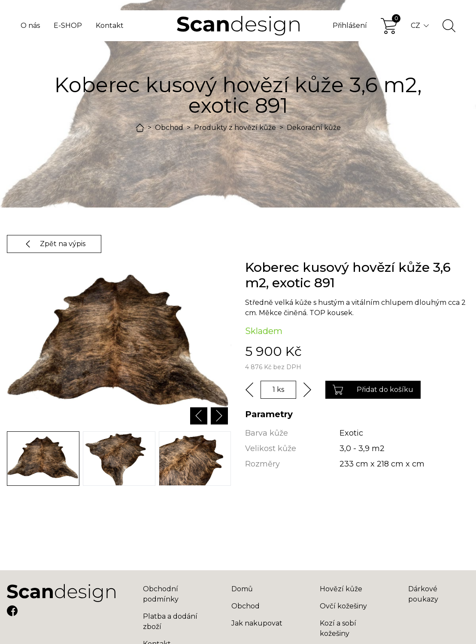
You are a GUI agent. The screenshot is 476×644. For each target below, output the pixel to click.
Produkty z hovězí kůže (235, 127)
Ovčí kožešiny (343, 606)
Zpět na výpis (54, 244)
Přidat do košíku (373, 390)
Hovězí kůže (341, 589)
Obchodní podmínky (161, 594)
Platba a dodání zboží (170, 621)
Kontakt (110, 25)
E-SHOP (68, 25)
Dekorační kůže (314, 127)
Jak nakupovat (256, 623)
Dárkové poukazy (423, 594)
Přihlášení (350, 25)
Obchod (169, 127)
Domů (242, 589)
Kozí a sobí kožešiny (338, 628)
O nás (30, 25)
